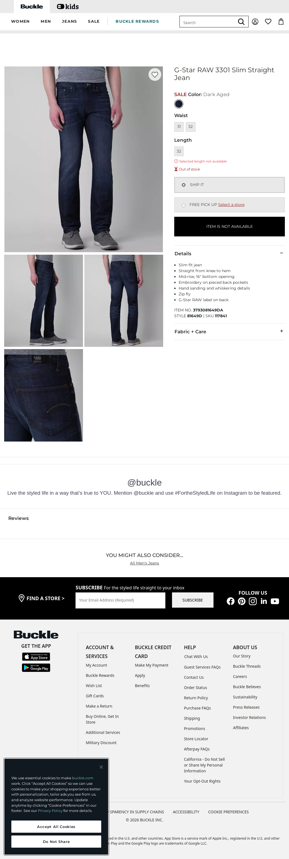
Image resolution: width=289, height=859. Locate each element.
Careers (240, 676)
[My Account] (255, 22)
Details (230, 253)
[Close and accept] (101, 767)
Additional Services (103, 732)
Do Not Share (56, 841)
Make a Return (99, 706)
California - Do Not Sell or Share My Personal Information (204, 765)
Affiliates (241, 727)
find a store (46, 598)
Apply (140, 675)
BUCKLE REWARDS (137, 21)
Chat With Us (196, 656)
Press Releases (246, 707)
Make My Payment (151, 665)
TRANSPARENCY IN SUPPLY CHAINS (132, 811)
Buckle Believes (247, 686)
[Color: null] (179, 104)
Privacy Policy (50, 810)
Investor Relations (249, 717)
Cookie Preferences (228, 811)
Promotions (194, 728)
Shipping (192, 718)
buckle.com (82, 778)
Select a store (231, 204)
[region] (56, 807)
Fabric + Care (230, 331)
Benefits (142, 685)
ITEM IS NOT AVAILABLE (229, 226)
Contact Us (194, 677)
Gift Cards (95, 695)
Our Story (242, 656)
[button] (20, 22)
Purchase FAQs (197, 708)
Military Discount (101, 742)
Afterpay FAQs (197, 749)
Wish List (94, 685)
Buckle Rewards (100, 675)
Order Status (195, 687)
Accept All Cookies (56, 826)
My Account (96, 665)
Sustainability (245, 697)
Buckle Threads (247, 666)
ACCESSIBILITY (186, 811)
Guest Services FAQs (202, 667)
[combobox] (207, 21)
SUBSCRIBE (193, 600)
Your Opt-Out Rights (202, 781)
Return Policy (196, 697)
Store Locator (196, 738)
